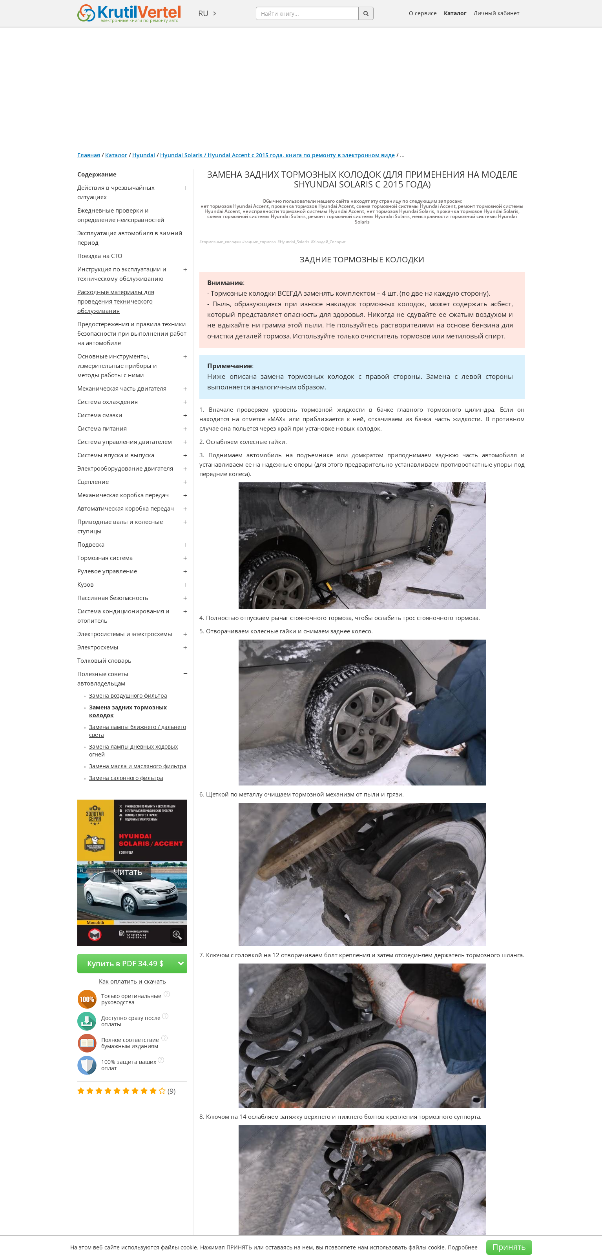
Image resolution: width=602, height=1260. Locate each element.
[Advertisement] (301, 86)
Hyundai (143, 155)
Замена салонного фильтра (126, 778)
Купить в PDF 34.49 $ (125, 963)
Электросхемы (98, 647)
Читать (127, 871)
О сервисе (423, 13)
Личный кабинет (497, 13)
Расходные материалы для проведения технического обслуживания (115, 301)
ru (203, 13)
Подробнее (463, 1247)
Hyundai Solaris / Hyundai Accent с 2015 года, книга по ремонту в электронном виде (277, 155)
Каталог (455, 13)
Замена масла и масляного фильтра (137, 766)
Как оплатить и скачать (132, 981)
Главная (88, 155)
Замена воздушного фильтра (128, 695)
